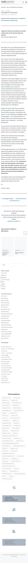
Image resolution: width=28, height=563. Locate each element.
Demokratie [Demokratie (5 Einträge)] (6, 405)
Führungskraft (7, 110)
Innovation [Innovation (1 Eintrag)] (13, 413)
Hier (2, 215)
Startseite (3, 7)
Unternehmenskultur (5, 320)
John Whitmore (12, 114)
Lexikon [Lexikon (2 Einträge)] (16, 423)
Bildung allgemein (6, 348)
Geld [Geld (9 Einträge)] (4, 413)
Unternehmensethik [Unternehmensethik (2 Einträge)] (8, 463)
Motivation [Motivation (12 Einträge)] (6, 433)
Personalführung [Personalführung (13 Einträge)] (7, 441)
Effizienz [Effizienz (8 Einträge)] (16, 405)
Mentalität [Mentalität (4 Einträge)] (5, 428)
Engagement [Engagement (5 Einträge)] (6, 408)
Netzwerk (4, 363)
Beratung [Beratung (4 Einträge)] (17, 398)
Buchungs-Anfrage (9, 520)
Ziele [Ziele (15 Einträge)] (11, 476)
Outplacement (4, 329)
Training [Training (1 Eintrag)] (5, 461)
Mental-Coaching (5, 305)
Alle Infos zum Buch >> (14, 221)
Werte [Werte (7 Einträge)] (4, 471)
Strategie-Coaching (5, 309)
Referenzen (4, 369)
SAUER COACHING (13, 554)
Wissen (3, 380)
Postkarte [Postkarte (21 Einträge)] (13, 448)
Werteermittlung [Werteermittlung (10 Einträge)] (19, 473)
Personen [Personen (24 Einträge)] (19, 441)
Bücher (2, 282)
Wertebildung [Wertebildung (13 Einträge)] (6, 473)
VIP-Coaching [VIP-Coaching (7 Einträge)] (6, 468)
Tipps (7, 7)
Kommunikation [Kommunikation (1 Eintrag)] (15, 418)
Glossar (3, 355)
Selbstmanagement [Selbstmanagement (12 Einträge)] (8, 456)
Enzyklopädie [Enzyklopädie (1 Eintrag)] (6, 410)
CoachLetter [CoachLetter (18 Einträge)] (16, 403)
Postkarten (4, 365)
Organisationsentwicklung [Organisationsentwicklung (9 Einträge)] (9, 435)
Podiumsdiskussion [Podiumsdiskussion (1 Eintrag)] (19, 446)
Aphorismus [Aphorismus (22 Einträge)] (6, 398)
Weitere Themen (5, 338)
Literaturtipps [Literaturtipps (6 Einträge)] (6, 425)
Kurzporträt (3, 275)
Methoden (4, 361)
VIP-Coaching (4, 307)
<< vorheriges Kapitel (7, 198)
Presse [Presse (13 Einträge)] (5, 451)
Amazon (10, 217)
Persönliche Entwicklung (6, 313)
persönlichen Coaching (11, 88)
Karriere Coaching (5, 302)
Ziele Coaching (4, 298)
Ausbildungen (5, 346)
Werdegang (3, 277)
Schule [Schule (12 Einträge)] (14, 451)
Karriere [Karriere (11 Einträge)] (14, 415)
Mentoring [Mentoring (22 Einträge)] (16, 428)
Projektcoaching (5, 322)
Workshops (4, 382)
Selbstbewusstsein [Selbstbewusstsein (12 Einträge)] (8, 453)
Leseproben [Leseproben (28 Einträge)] (6, 423)
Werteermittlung (4, 318)
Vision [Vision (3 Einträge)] (16, 468)
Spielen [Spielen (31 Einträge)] (5, 458)
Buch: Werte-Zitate (19, 252)
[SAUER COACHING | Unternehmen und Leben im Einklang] (7, 2)
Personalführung (5, 311)
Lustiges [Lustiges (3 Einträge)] (17, 425)
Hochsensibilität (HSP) (6, 334)
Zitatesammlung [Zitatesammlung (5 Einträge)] (7, 478)
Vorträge (3, 288)
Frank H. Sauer (5, 353)
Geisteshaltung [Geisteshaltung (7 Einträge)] (18, 410)
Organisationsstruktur (6, 325)
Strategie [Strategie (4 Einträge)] (14, 458)
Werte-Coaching (4, 300)
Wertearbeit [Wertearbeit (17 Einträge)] (14, 471)
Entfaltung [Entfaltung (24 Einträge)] (17, 408)
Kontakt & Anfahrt (8, 519)
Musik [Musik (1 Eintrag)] (15, 433)
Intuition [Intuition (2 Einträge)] (5, 415)
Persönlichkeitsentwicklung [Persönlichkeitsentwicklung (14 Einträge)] (10, 443)
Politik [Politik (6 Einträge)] (4, 448)
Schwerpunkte (5, 372)
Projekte (3, 284)
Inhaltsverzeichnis (21, 198)
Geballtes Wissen (8, 542)
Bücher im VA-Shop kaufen (10, 521)
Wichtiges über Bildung (10, 543)
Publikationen (5, 367)
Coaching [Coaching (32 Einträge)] (5, 403)
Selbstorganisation (5, 316)
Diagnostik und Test (5, 336)
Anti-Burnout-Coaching (6, 331)
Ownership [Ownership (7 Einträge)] (17, 438)
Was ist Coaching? (5, 279)
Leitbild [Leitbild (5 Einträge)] (15, 420)
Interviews (3, 286)
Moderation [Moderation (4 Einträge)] (14, 430)
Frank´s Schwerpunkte (9, 540)
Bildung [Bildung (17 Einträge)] (5, 400)
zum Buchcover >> (15, 200)
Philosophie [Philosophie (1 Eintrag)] (6, 446)
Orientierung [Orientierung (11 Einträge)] (6, 438)
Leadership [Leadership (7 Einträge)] (6, 420)
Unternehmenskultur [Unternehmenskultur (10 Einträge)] (8, 466)
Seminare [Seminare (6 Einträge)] (20, 456)
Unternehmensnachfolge (6, 327)
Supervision (4, 374)
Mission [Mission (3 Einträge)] (5, 430)
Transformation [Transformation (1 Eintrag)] (16, 461)
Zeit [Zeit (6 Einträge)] (4, 476)
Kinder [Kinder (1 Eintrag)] (4, 418)
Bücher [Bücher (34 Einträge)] (14, 400)
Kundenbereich (5, 359)
